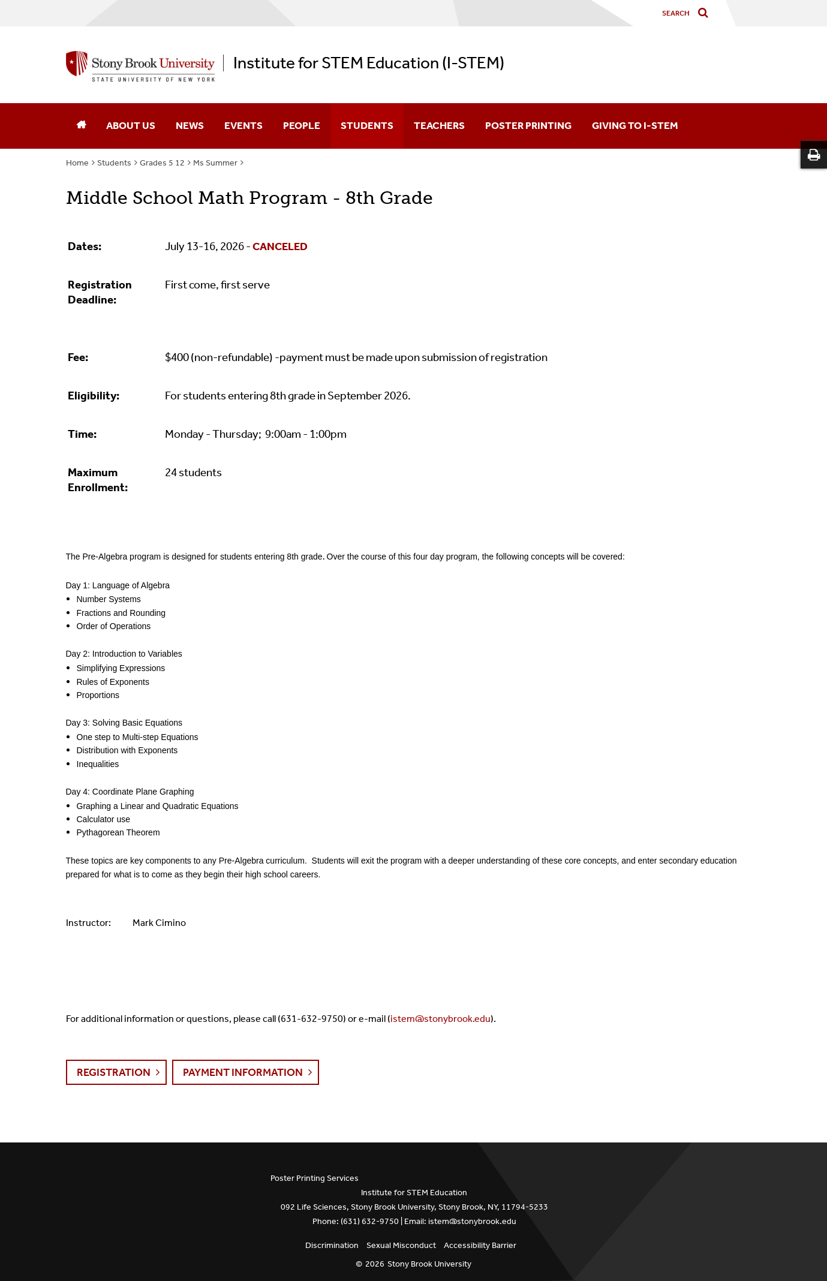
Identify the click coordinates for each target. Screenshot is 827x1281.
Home (77, 163)
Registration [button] (114, 1072)
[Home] (81, 126)
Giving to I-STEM (635, 125)
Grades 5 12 (162, 163)
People (301, 125)
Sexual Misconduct (401, 1245)
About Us (130, 125)
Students (367, 125)
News (190, 125)
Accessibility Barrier (480, 1245)
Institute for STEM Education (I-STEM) (368, 63)
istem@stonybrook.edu (440, 1018)
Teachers (439, 125)
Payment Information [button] (243, 1072)
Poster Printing (528, 125)
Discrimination (332, 1245)
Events (243, 125)
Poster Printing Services (314, 1178)
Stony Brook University (429, 1264)
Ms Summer (215, 163)
